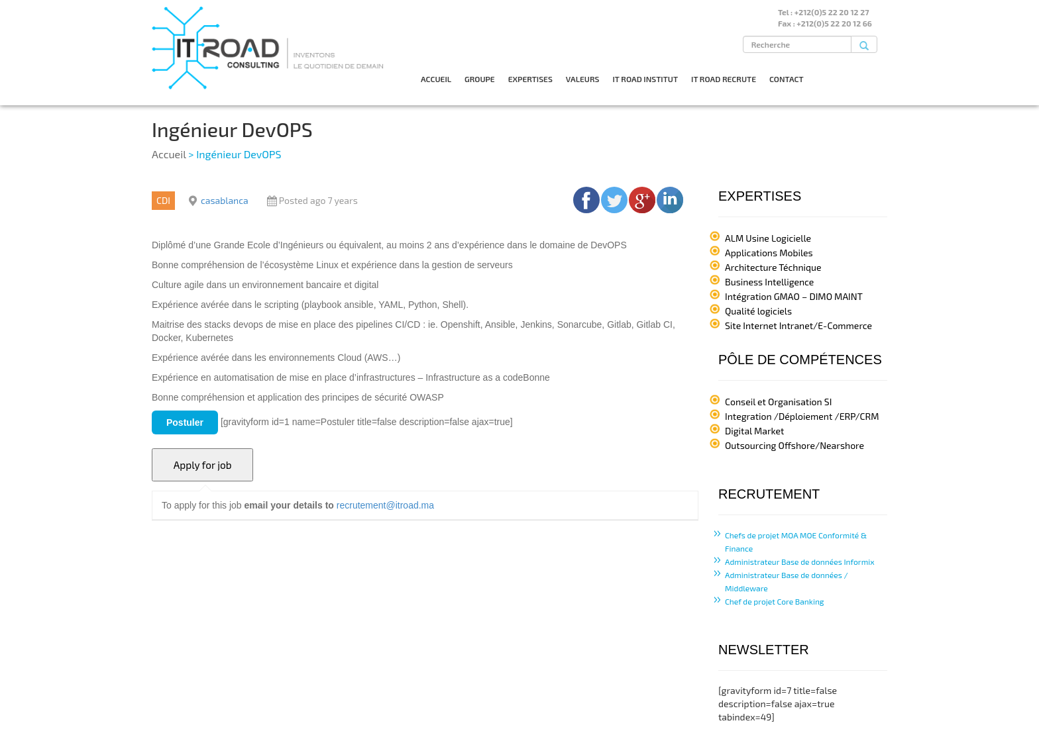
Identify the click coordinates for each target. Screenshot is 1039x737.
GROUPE (480, 78)
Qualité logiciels (758, 311)
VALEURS (583, 78)
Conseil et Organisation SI (778, 401)
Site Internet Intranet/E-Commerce (798, 325)
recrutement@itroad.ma (385, 505)
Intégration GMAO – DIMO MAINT (794, 296)
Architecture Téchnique (773, 267)
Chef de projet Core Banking (774, 601)
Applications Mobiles (769, 252)
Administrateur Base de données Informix (800, 561)
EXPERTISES (530, 78)
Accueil (169, 154)
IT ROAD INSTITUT (645, 78)
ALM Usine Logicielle (768, 238)
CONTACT (786, 78)
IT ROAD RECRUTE (723, 78)
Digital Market (754, 430)
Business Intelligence (769, 281)
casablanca (224, 200)
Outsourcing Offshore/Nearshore (794, 445)
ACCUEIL (436, 78)
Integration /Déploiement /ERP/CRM (802, 416)
